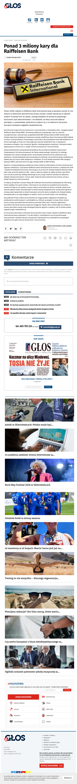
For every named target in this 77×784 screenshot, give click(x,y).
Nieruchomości (17, 703)
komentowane (24, 292)
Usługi (14, 709)
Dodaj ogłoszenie (23, 697)
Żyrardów (39, 14)
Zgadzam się (68, 778)
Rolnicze (14, 715)
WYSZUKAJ (48, 387)
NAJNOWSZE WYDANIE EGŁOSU (61, 26)
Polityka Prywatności (50, 745)
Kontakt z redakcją (49, 735)
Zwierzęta (47, 715)
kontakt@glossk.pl (50, 327)
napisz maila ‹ (50, 227)
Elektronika (16, 721)
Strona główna (8, 40)
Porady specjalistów (13, 57)
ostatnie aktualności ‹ (52, 229)
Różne (46, 721)
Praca (45, 703)
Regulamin (47, 738)
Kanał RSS (47, 749)
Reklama (46, 740)
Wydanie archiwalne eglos (52, 742)
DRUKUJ (34, 58)
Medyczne (47, 709)
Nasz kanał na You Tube (51, 747)
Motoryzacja (48, 696)
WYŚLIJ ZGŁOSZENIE (49, 766)
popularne (10, 292)
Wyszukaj (68, 34)
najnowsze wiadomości (20, 40)
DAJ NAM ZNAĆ (38, 321)
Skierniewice (39, 12)
